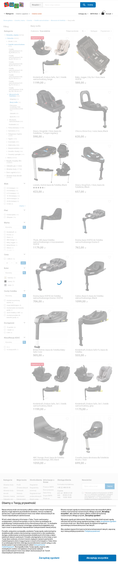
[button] (88, 4)
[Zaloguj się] (83, 14)
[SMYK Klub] (95, 14)
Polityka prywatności (92, 531)
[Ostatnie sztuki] (37, 14)
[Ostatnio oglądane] (23, 14)
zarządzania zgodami (108, 521)
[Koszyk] (107, 14)
